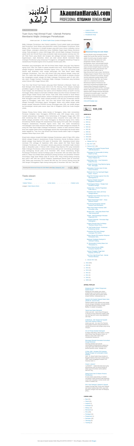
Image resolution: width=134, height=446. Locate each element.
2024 (87, 122)
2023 (87, 124)
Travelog (87, 422)
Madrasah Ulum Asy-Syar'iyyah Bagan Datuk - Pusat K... (97, 172)
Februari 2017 (91, 146)
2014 (87, 268)
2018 (87, 136)
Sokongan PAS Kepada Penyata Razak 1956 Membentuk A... (98, 149)
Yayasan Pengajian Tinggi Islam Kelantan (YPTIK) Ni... (96, 251)
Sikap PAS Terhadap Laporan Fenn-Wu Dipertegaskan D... (98, 176)
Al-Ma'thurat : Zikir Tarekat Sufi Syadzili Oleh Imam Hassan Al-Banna (96, 320)
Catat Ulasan (28, 179)
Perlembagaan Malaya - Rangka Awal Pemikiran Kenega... (97, 184)
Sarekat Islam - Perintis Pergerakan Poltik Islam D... (97, 188)
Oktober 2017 (91, 141)
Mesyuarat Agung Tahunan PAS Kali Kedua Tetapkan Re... (97, 157)
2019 (87, 134)
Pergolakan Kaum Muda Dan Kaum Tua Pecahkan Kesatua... (98, 196)
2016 (87, 263)
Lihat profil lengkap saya (90, 101)
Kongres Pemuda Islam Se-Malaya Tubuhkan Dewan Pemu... (96, 224)
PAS (86, 412)
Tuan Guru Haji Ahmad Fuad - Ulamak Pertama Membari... (97, 255)
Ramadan (88, 418)
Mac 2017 (90, 144)
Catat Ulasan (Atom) (33, 186)
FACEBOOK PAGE (90, 34)
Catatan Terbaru (27, 183)
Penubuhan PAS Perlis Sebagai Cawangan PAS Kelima (96, 232)
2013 (87, 270)
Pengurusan (88, 416)
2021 (87, 129)
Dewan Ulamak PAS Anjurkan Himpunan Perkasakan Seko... (98, 236)
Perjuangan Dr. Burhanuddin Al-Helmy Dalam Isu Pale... (97, 153)
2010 (87, 277)
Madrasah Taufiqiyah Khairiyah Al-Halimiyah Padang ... (96, 240)
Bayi (86, 399)
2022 (87, 127)
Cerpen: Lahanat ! (90, 364)
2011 (87, 275)
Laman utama (51, 183)
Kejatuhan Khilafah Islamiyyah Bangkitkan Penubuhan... (95, 180)
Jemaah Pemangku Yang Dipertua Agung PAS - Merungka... (98, 164)
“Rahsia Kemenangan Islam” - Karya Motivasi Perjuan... (97, 200)
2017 (87, 139)
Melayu (87, 408)
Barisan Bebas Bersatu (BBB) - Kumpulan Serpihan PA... (95, 248)
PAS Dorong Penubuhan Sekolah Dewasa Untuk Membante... (96, 204)
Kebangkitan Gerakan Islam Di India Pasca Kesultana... (97, 168)
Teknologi (88, 420)
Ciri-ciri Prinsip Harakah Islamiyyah (95, 331)
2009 (87, 280)
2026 (87, 117)
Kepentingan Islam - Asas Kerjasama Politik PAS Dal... (97, 160)
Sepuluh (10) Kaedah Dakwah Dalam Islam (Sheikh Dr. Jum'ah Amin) (97, 300)
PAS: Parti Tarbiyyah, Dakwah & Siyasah (96, 384)
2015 (87, 265)
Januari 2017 (91, 260)
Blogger (94, 441)
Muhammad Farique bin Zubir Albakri (97, 52)
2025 (87, 119)
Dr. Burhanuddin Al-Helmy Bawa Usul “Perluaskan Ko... (97, 244)
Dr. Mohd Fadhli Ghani (48, 40)
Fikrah (87, 401)
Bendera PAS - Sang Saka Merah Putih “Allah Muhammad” (98, 212)
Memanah (88, 410)
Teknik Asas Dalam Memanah (93, 310)
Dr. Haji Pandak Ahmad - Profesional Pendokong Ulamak (97, 228)
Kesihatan (88, 405)
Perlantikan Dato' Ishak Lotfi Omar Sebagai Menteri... (96, 192)
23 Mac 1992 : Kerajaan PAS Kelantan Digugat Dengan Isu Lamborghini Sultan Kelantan (96, 353)
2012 (87, 272)
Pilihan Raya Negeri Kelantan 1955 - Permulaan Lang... (97, 208)
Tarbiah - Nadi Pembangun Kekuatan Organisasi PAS (97, 216)
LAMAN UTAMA (89, 30)
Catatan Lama (75, 183)
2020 (87, 132)
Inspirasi (87, 403)
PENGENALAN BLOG (91, 32)
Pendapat (88, 414)
